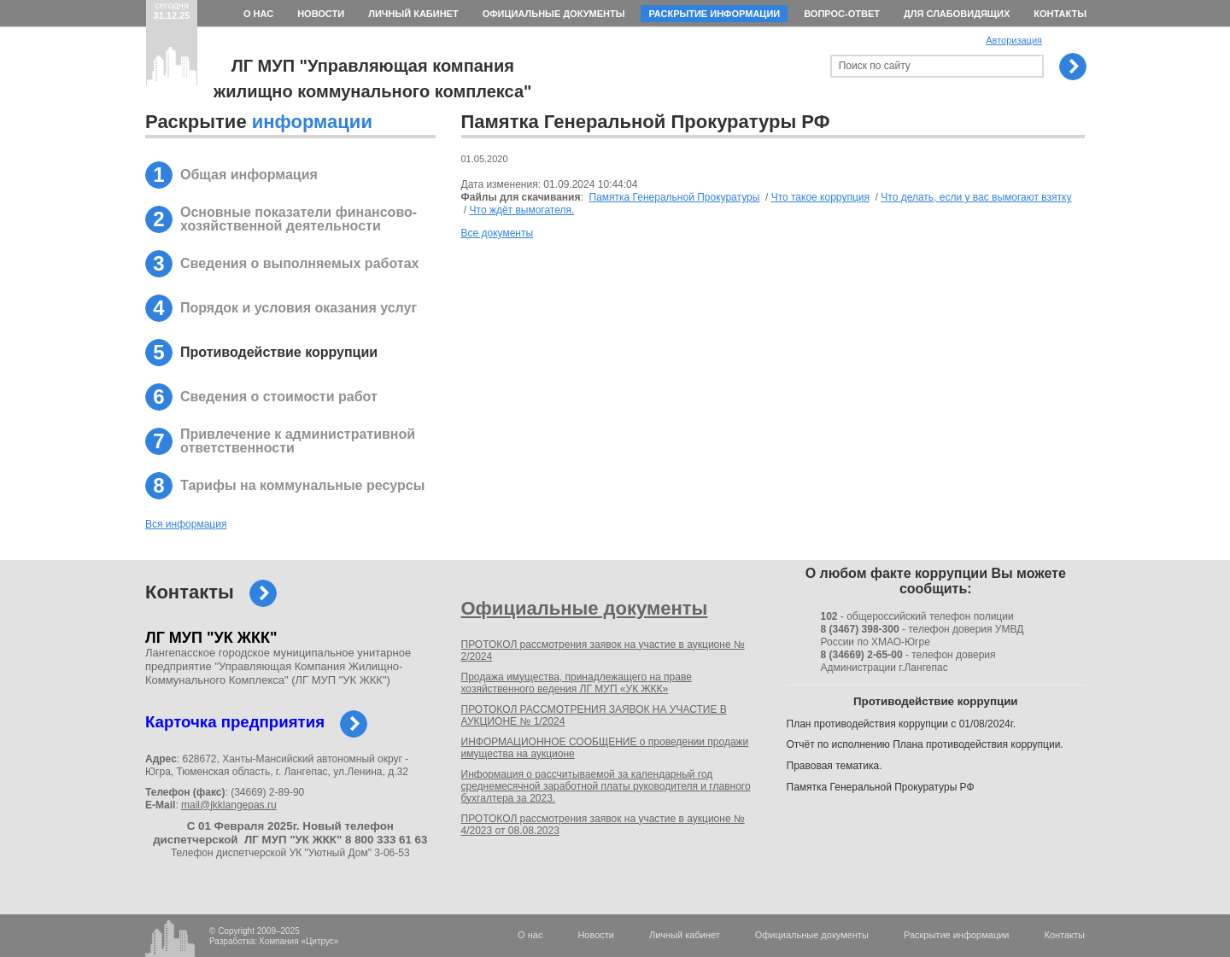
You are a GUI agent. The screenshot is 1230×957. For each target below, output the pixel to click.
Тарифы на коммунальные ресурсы (302, 485)
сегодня (172, 10)
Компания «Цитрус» (299, 941)
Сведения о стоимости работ (279, 396)
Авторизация (1014, 40)
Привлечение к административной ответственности (297, 441)
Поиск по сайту (875, 66)
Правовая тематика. (834, 766)
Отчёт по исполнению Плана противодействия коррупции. (925, 744)
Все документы (497, 233)
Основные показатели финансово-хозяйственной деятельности (298, 219)
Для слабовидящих (957, 14)
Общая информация (249, 174)
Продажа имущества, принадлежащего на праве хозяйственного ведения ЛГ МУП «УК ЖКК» (576, 683)
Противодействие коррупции (279, 352)
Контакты (1060, 14)
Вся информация (185, 524)
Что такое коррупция (820, 197)
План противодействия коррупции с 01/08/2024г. (901, 724)
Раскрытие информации (714, 14)
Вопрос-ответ (842, 14)
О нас (258, 14)
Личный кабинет (413, 14)
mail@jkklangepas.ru (229, 805)
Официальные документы (554, 14)
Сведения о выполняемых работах (299, 263)
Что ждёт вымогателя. (522, 210)
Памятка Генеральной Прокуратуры (674, 197)
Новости (320, 14)
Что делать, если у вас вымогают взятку (976, 197)
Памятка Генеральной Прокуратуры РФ (881, 787)
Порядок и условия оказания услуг (298, 308)
